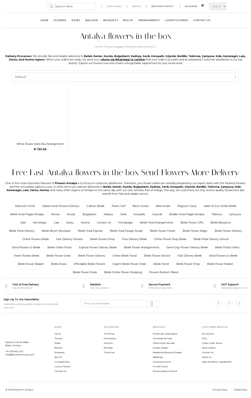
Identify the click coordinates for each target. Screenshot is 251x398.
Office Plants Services (164, 343)
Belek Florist (161, 264)
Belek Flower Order (58, 255)
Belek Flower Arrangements (141, 247)
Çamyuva (235, 214)
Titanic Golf (118, 206)
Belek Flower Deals (85, 272)
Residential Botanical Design (167, 352)
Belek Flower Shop (188, 264)
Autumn (108, 343)
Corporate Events (162, 361)
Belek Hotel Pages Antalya (27, 214)
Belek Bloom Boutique (56, 230)
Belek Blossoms (220, 222)
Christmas (109, 333)
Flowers (60, 20)
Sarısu (70, 222)
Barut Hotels (141, 206)
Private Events (160, 366)
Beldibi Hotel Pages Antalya (186, 214)
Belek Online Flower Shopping (123, 272)
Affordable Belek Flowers (89, 264)
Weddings (158, 357)
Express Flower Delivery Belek (98, 247)
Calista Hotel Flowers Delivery (60, 206)
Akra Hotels (163, 206)
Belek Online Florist (59, 247)
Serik (123, 214)
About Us (207, 357)
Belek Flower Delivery (228, 230)
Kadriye (108, 214)
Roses (76, 20)
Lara (56, 222)
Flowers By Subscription (165, 333)
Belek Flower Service (157, 255)
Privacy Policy (220, 389)
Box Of (128, 20)
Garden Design (160, 347)
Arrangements (149, 20)
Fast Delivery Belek (190, 255)
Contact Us (202, 20)
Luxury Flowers (176, 20)
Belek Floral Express (90, 230)
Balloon (92, 20)
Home (44, 20)
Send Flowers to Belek (26, 247)
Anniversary (110, 338)
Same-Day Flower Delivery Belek (187, 247)
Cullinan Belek (95, 206)
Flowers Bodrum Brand (163, 272)
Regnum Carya (186, 206)
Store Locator (209, 347)
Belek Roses (59, 264)
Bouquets (110, 20)
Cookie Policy (240, 389)
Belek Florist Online (227, 247)
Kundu (71, 214)
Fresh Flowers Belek (26, 255)
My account (208, 333)
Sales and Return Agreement (217, 361)
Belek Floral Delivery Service (211, 239)
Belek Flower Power (162, 230)
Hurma (85, 222)
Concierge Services (162, 338)
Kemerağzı (40, 222)
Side (23, 222)
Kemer (55, 214)
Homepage (125, 222)
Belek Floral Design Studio (126, 230)
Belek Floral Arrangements (156, 222)
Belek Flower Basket (31, 264)
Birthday (108, 347)
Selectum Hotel (25, 206)
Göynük (157, 214)
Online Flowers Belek (35, 239)
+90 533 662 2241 (14, 351)
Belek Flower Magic (195, 230)
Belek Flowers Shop (102, 239)
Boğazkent (89, 214)
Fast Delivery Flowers (69, 239)
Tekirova (217, 214)
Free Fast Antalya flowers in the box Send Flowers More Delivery (125, 172)
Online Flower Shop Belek (170, 239)
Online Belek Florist (125, 255)
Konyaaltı (139, 214)
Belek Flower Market (220, 264)
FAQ (204, 338)
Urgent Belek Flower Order (129, 264)
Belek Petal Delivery (22, 230)
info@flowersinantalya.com (19, 354)
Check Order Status (212, 343)
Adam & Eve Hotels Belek (220, 206)
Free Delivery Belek (134, 239)
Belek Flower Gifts (191, 222)
